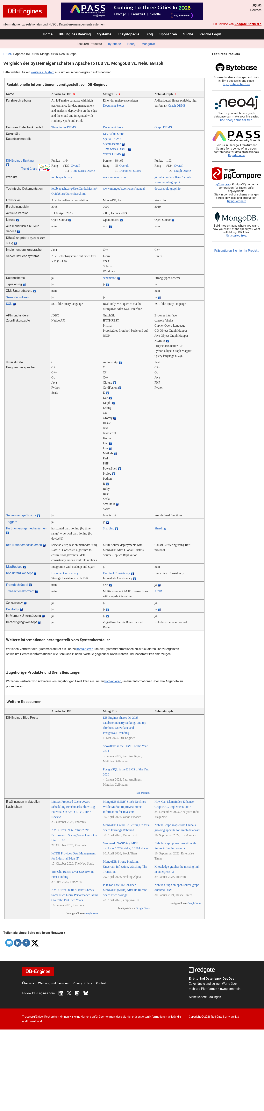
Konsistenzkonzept (19, 573)
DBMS (7, 54)
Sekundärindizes (17, 297)
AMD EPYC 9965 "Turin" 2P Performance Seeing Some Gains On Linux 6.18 (74, 835)
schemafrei (110, 278)
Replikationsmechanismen (24, 545)
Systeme (104, 34)
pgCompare (222, 184)
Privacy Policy (82, 983)
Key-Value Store (113, 133)
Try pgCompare (236, 201)
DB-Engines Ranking (75, 34)
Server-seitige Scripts (21, 515)
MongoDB (148, 44)
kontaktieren (84, 649)
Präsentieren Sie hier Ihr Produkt (236, 250)
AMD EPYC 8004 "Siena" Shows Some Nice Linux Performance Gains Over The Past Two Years (74, 895)
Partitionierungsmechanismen (26, 528)
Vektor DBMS (112, 154)
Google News (91, 913)
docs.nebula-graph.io (167, 188)
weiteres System (42, 72)
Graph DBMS (176, 105)
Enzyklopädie (128, 34)
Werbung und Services (53, 983)
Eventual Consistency (64, 573)
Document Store (113, 127)
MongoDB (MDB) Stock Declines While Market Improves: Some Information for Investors (124, 806)
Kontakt (101, 983)
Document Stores (114, 105)
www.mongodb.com (115, 177)
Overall (75, 165)
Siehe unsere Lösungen (205, 997)
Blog (149, 34)
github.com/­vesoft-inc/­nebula (172, 177)
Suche (188, 34)
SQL (9, 304)
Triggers (11, 522)
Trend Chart (29, 169)
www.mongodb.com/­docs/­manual (124, 188)
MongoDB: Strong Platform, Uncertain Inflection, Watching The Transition (125, 866)
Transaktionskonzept (20, 591)
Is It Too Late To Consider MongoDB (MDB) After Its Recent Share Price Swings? (125, 890)
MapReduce (14, 567)
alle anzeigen (143, 792)
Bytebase (114, 44)
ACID (158, 591)
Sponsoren (168, 34)
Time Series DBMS (63, 127)
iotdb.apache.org (61, 177)
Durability (12, 609)
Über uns (28, 983)
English (256, 5)
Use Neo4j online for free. (236, 120)
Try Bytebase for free (236, 84)
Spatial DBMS (112, 138)
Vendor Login (210, 34)
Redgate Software (247, 24)
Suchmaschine (112, 143)
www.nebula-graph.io (167, 182)
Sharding (108, 528)
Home (48, 34)
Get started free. (236, 235)
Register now (236, 155)
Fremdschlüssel (17, 585)
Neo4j (131, 44)
